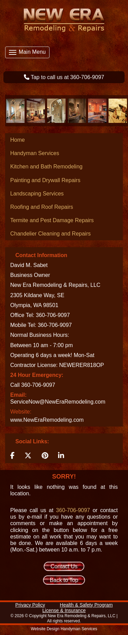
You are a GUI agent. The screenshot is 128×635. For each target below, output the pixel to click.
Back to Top (64, 580)
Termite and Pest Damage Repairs (52, 220)
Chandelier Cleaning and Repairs (50, 234)
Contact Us (64, 566)
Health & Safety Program (86, 605)
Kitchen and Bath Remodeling (46, 166)
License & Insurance (64, 610)
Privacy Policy (30, 605)
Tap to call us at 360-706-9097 (67, 77)
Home (17, 140)
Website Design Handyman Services (64, 628)
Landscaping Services (37, 193)
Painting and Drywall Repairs (45, 180)
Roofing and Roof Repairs (41, 207)
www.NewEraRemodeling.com (47, 420)
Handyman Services (34, 153)
